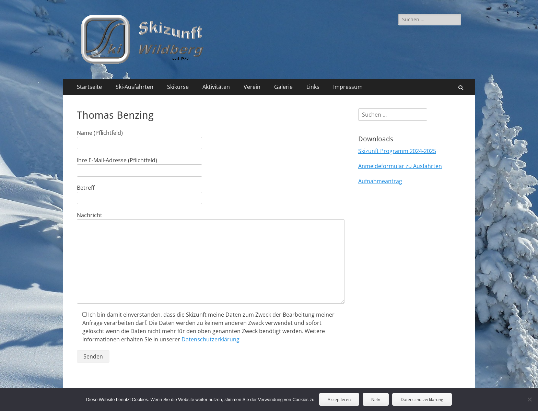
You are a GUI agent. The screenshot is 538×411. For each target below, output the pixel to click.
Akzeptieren (339, 399)
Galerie (283, 87)
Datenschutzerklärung (210, 339)
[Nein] (529, 399)
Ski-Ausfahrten (134, 87)
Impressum (348, 87)
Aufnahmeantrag (380, 181)
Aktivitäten (216, 87)
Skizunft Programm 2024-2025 (397, 151)
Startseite (89, 87)
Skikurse (178, 87)
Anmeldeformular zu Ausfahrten (400, 166)
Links (312, 87)
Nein (375, 399)
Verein (252, 87)
